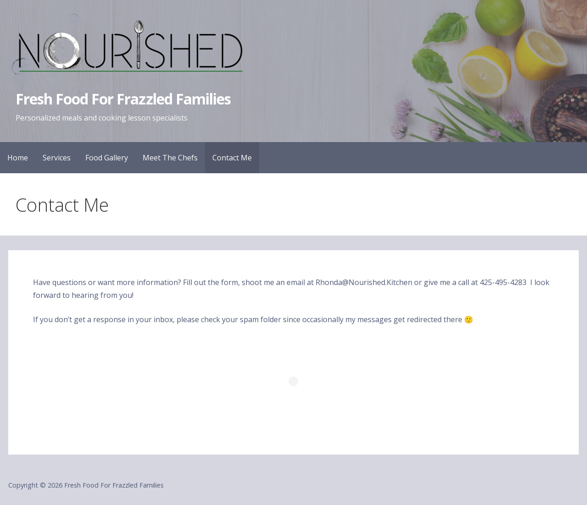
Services (57, 158)
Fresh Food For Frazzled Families (123, 99)
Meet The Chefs (170, 158)
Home (17, 158)
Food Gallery (106, 158)
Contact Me (232, 158)
